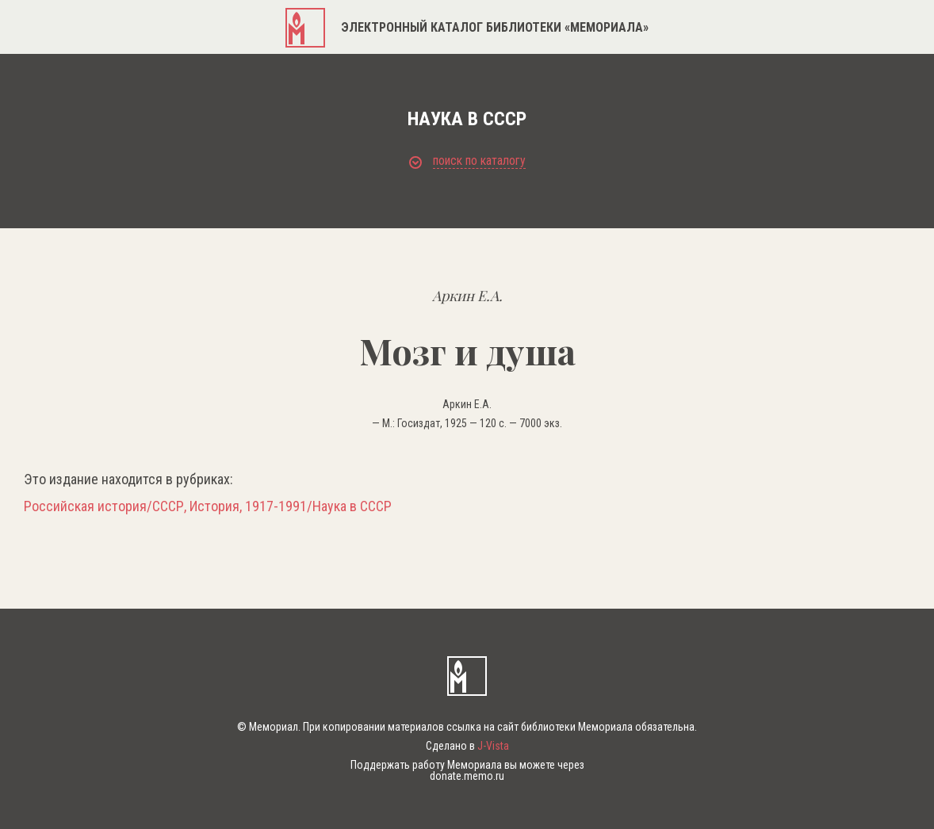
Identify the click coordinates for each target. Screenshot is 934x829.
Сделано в (467, 745)
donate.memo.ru (467, 775)
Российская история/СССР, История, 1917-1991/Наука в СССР (208, 506)
